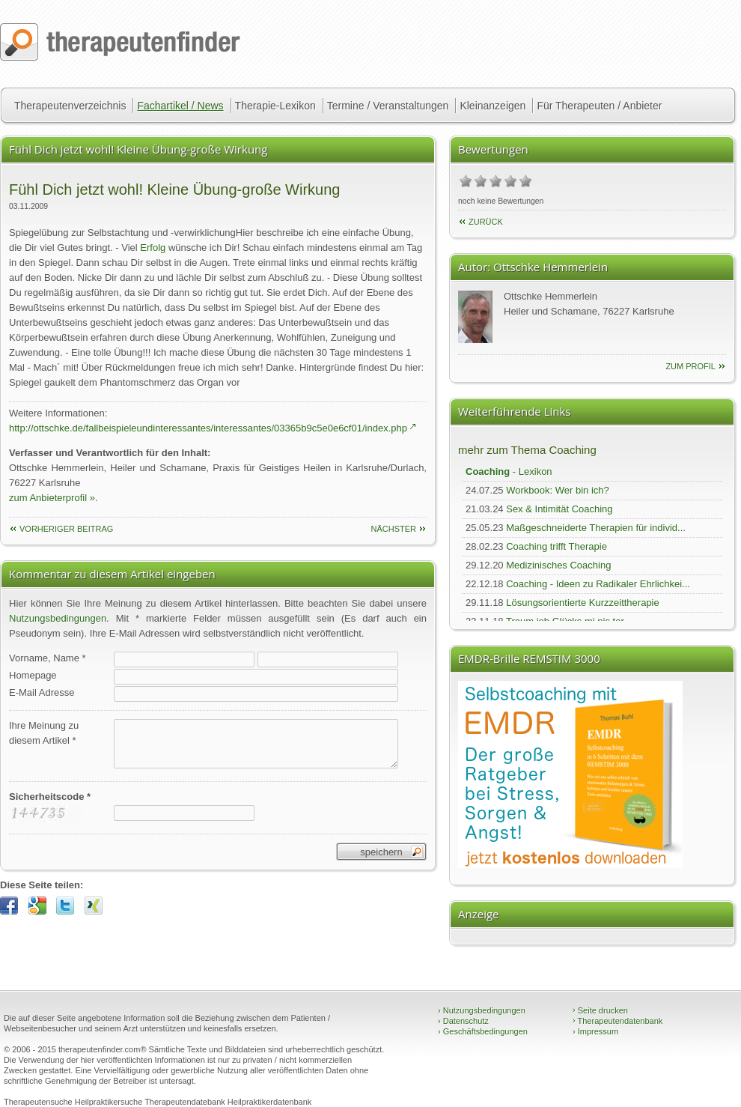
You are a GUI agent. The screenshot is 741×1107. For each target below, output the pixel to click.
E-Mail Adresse (41, 692)
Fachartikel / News (180, 106)
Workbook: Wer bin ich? (557, 490)
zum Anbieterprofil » (52, 497)
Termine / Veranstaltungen (388, 106)
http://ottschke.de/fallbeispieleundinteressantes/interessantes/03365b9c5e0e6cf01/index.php (208, 428)
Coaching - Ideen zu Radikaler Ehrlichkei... (598, 583)
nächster (393, 528)
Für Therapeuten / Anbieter (599, 106)
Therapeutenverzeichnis (70, 106)
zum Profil (690, 366)
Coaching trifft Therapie (556, 546)
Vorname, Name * (47, 658)
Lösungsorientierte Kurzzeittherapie (582, 602)
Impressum (595, 1031)
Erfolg (152, 247)
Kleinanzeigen (492, 106)
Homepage (33, 675)
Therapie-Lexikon (275, 106)
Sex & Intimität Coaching (559, 509)
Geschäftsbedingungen (483, 1031)
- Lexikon (509, 471)
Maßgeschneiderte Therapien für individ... (596, 527)
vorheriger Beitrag (66, 528)
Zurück (486, 221)
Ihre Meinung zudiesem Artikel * (44, 733)
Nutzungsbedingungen (57, 618)
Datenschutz (463, 1020)
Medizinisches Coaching (558, 565)
